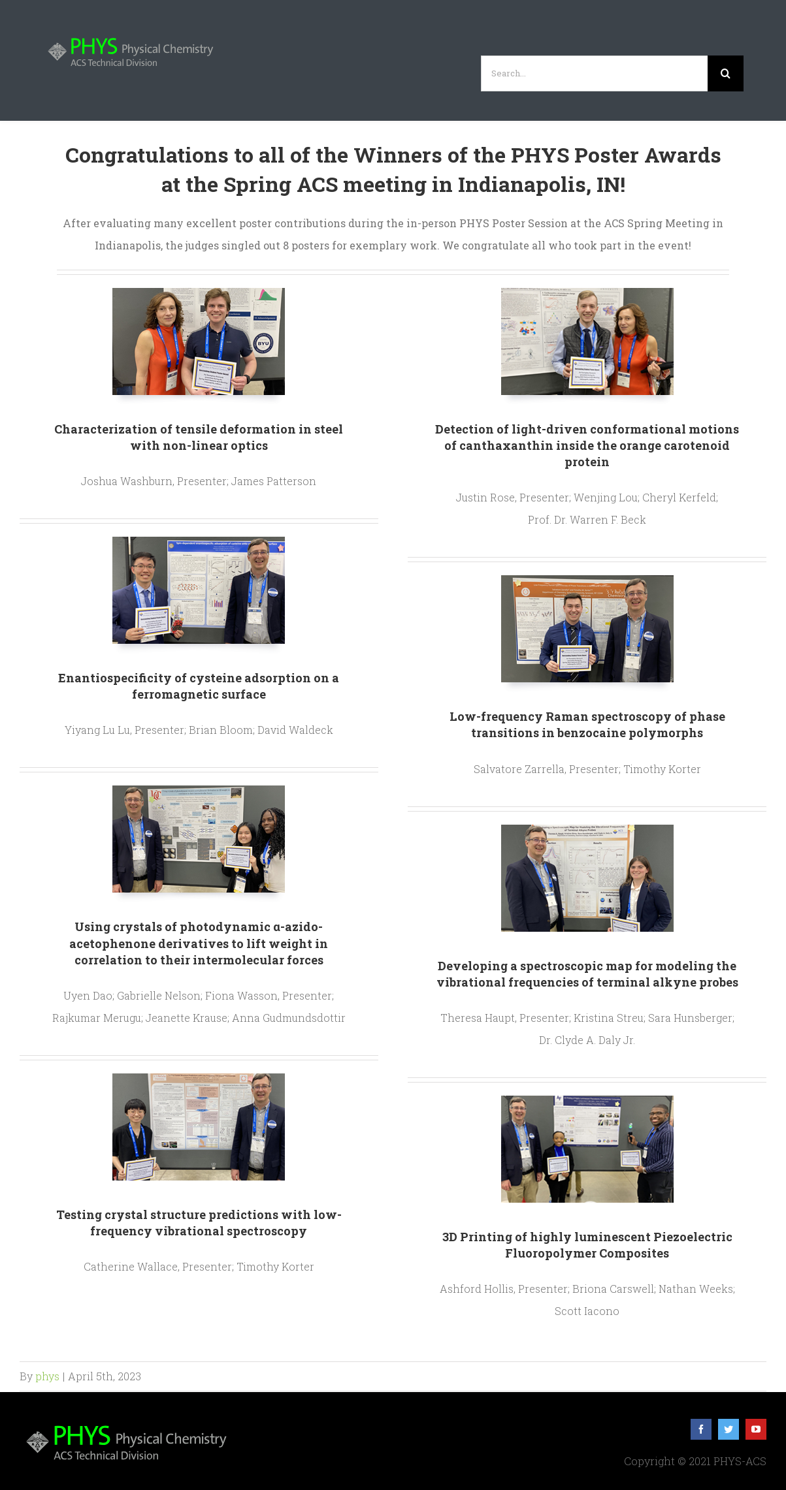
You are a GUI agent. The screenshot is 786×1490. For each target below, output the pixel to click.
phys (47, 1376)
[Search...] (594, 73)
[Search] (726, 73)
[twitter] (728, 1429)
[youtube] (755, 1429)
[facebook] (701, 1429)
